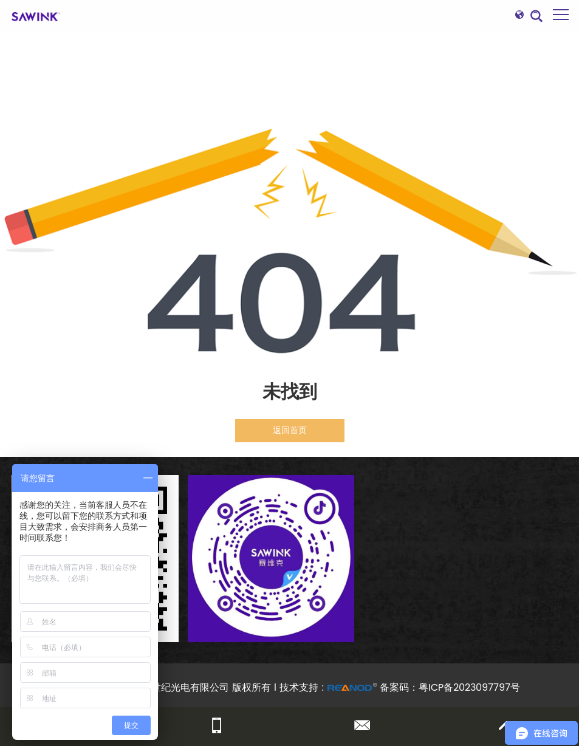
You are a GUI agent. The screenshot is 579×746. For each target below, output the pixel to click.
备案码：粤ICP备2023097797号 (450, 688)
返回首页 (290, 430)
